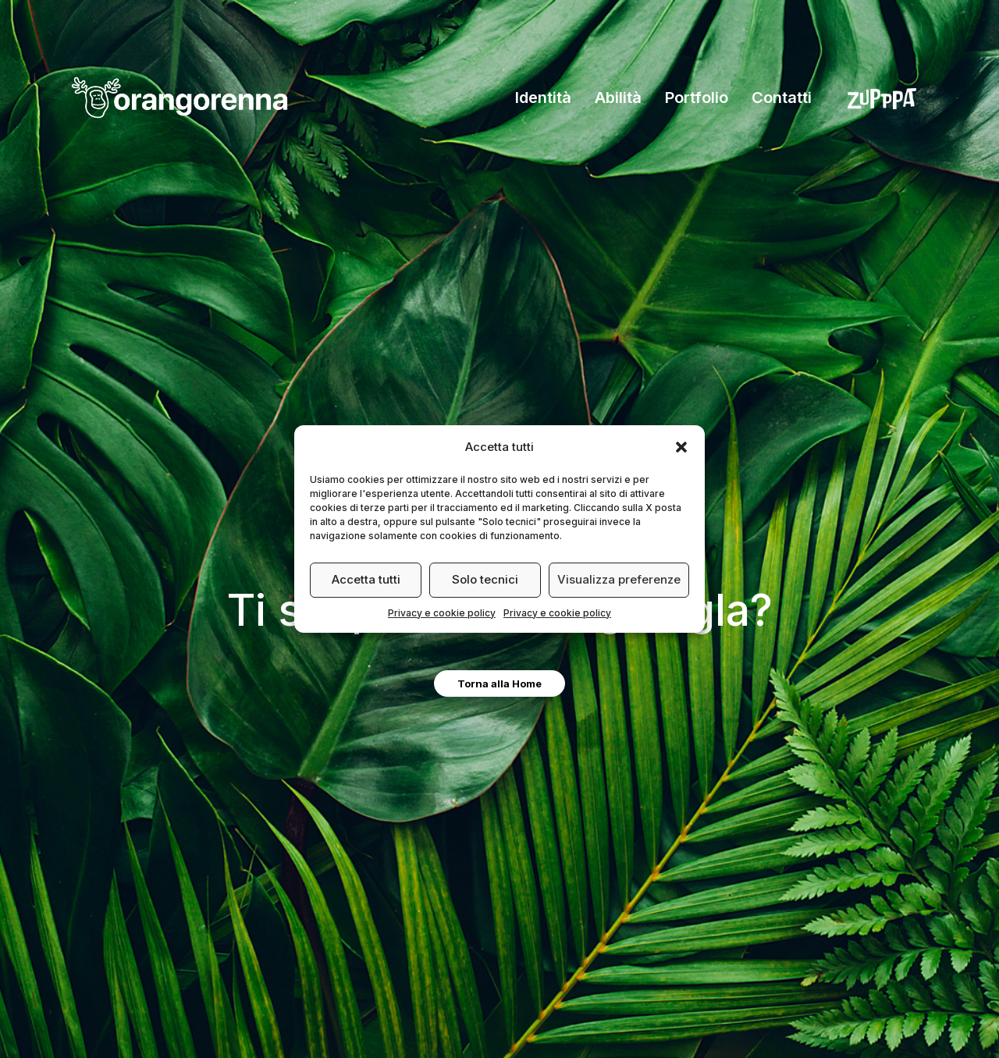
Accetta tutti (366, 579)
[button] (681, 447)
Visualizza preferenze (619, 579)
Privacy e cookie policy (442, 613)
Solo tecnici (485, 579)
